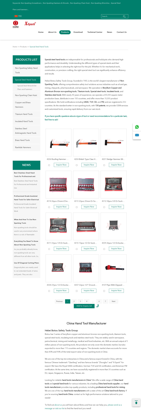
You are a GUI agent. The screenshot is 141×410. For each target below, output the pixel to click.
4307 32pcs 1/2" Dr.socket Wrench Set (86, 285)
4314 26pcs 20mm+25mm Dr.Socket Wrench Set (59, 201)
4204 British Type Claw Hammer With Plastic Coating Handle (86, 159)
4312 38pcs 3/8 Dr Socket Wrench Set (114, 201)
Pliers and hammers (24, 89)
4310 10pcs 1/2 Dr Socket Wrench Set (86, 243)
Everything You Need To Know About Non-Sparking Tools (26, 243)
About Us (52, 32)
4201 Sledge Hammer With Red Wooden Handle (114, 159)
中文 (18, 16)
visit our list (59, 409)
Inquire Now (61, 165)
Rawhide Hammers (23, 148)
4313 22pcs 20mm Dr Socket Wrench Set (86, 201)
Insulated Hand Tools (24, 121)
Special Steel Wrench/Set (26, 86)
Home (41, 32)
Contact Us (121, 32)
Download (78, 32)
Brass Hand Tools (22, 140)
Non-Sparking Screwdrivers (31, 3)
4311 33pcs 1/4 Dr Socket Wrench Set (59, 243)
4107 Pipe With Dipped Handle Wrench (114, 285)
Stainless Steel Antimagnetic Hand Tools (25, 131)
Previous (59, 301)
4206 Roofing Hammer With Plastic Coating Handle (59, 159)
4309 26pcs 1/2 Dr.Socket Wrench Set (114, 243)
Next (113, 301)
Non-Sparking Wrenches (100, 3)
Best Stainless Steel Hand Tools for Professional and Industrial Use (24, 175)
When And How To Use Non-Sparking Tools (25, 221)
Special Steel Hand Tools (39, 47)
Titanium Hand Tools (24, 114)
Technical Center (94, 32)
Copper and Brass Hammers (23, 105)
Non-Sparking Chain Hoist (80, 3)
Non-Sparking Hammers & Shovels (56, 3)
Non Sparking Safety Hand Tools (26, 70)
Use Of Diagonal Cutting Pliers (26, 263)
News (109, 32)
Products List (26, 59)
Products (65, 32)
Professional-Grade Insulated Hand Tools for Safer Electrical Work (26, 198)
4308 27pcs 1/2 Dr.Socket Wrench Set (59, 285)
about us (58, 405)
